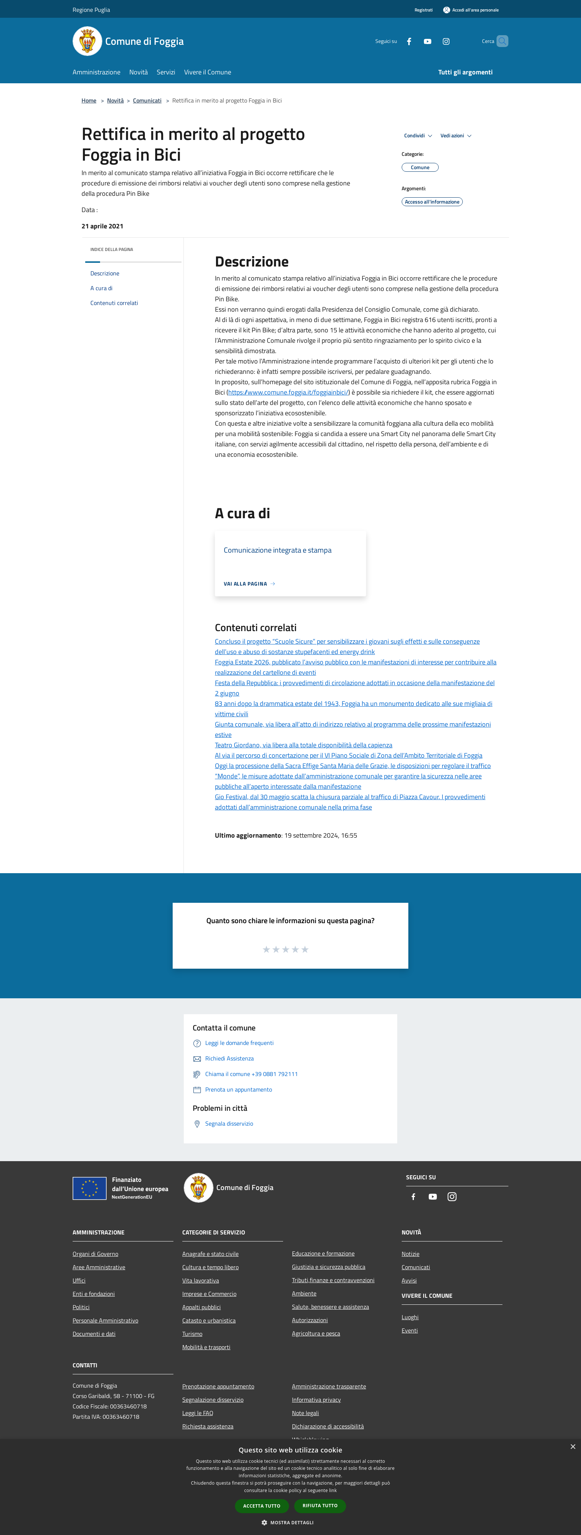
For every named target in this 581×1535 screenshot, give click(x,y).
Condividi (419, 135)
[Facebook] (396, 41)
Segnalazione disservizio (212, 1399)
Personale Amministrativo (105, 1320)
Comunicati (147, 100)
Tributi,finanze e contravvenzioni (333, 1280)
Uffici (79, 1280)
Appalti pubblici (201, 1307)
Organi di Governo (95, 1253)
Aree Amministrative (99, 1267)
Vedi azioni (457, 135)
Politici (81, 1307)
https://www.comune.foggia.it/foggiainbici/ (288, 392)
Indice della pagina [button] (111, 249)
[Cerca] (499, 41)
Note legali (305, 1412)
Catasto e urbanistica (209, 1320)
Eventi (410, 1330)
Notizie (410, 1253)
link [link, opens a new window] (333, 1490)
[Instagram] (433, 41)
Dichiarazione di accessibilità (328, 1426)
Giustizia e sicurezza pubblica (328, 1266)
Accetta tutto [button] (261, 1506)
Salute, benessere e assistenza (330, 1306)
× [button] (572, 1447)
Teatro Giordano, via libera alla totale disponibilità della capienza (303, 745)
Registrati (424, 9)
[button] (290, 1522)
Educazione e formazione (323, 1253)
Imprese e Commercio (209, 1293)
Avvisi (409, 1280)
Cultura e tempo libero (210, 1267)
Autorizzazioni (310, 1320)
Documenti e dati (94, 1333)
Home (89, 100)
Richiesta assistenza (207, 1426)
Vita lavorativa (200, 1280)
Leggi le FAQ (197, 1412)
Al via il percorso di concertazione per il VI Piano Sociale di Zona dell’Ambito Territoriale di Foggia (348, 755)
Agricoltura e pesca (316, 1333)
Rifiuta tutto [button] (320, 1505)
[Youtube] (415, 41)
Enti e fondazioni (94, 1293)
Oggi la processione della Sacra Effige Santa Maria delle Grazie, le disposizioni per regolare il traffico (353, 766)
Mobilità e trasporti (206, 1347)
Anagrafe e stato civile (210, 1253)
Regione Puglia (91, 9)
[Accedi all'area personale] (471, 10)
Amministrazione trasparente (329, 1386)
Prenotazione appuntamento (218, 1386)
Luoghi (410, 1317)
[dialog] (290, 1487)
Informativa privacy (316, 1399)
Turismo (192, 1333)
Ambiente (304, 1293)
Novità (115, 100)
